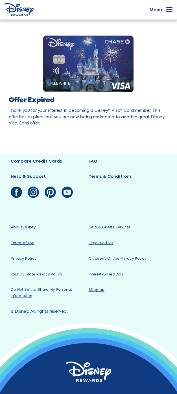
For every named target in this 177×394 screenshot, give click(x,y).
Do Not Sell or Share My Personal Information (41, 293)
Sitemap (96, 290)
